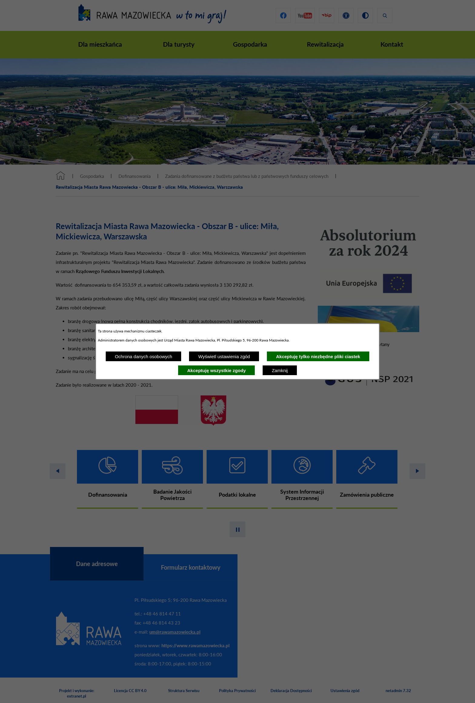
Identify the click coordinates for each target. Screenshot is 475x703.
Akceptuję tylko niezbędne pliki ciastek (318, 356)
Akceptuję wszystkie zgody (216, 370)
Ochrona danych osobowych (143, 356)
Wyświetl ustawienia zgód (224, 356)
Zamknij (280, 370)
